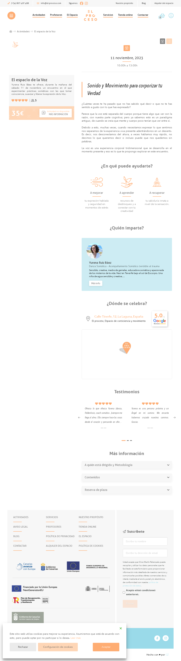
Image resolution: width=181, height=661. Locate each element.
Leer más (76, 638)
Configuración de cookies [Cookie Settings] (58, 647)
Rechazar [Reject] (23, 647)
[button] (11, 16)
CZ (167, 654)
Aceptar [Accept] (106, 647)
